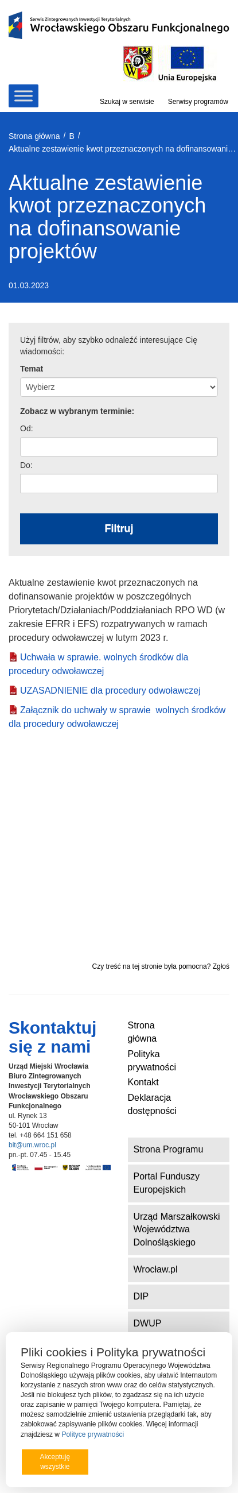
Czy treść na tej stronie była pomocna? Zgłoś (160, 966)
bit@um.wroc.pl (32, 1145)
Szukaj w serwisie (127, 102)
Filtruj (119, 528)
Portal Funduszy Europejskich (167, 1182)
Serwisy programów (198, 102)
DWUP (148, 1323)
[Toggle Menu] (23, 95)
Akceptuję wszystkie (55, 1462)
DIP (141, 1296)
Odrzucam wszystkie (130, 1462)
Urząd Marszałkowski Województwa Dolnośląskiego (177, 1230)
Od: (26, 428)
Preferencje (194, 1461)
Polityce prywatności (92, 1434)
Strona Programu (169, 1149)
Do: (26, 465)
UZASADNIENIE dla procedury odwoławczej (110, 690)
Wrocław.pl (156, 1269)
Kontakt (143, 1082)
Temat (31, 368)
